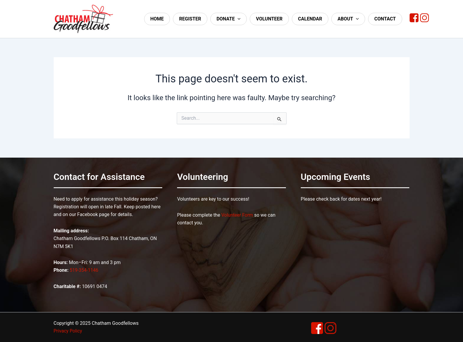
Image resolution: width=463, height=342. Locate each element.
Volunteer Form (237, 215)
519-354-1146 (84, 270)
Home (157, 19)
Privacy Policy (68, 331)
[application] (238, 19)
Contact (385, 19)
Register (190, 19)
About (348, 19)
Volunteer (269, 19)
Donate (229, 19)
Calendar (310, 19)
